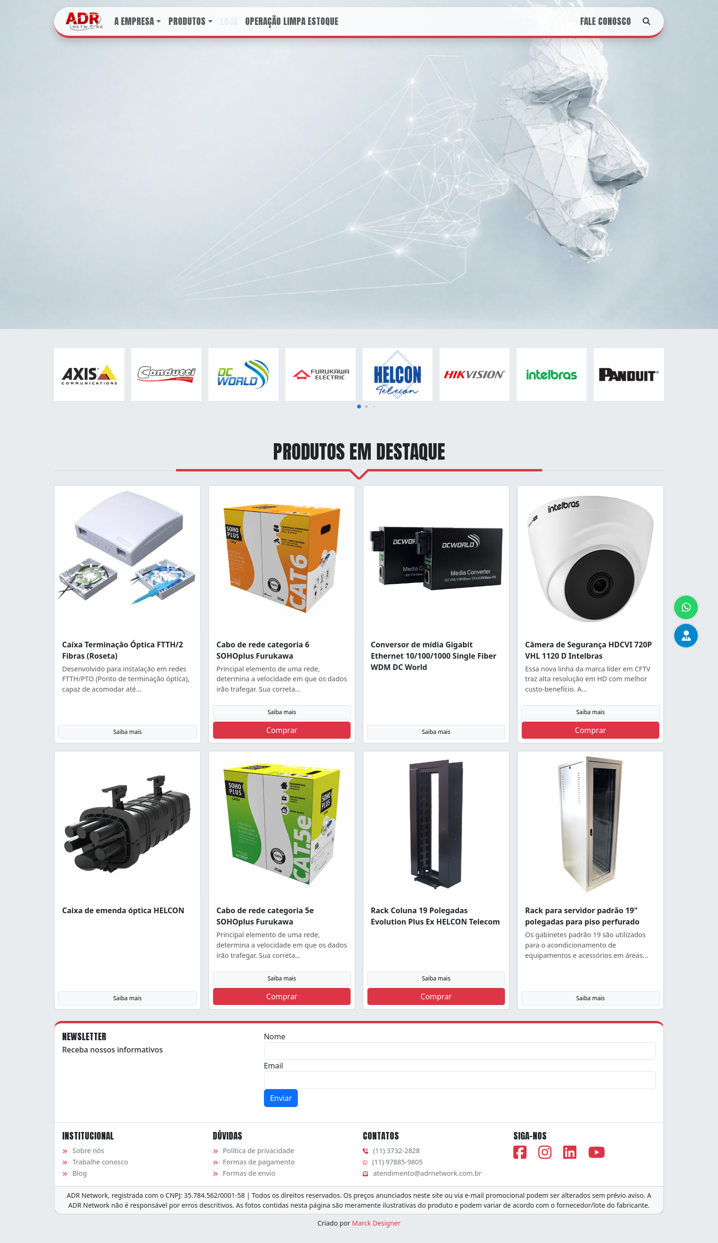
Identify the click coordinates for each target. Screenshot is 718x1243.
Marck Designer (376, 1223)
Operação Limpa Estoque (291, 21)
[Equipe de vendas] (686, 635)
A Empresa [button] (134, 21)
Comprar (281, 730)
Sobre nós (83, 1150)
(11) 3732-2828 (391, 1150)
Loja (229, 21)
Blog (74, 1173)
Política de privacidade (254, 1150)
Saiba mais (127, 732)
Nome (275, 1036)
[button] (359, 406)
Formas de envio (244, 1173)
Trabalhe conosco (95, 1161)
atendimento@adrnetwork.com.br (422, 1173)
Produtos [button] (187, 21)
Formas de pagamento (254, 1161)
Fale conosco (605, 21)
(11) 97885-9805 (393, 1161)
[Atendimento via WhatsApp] (686, 607)
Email (273, 1065)
